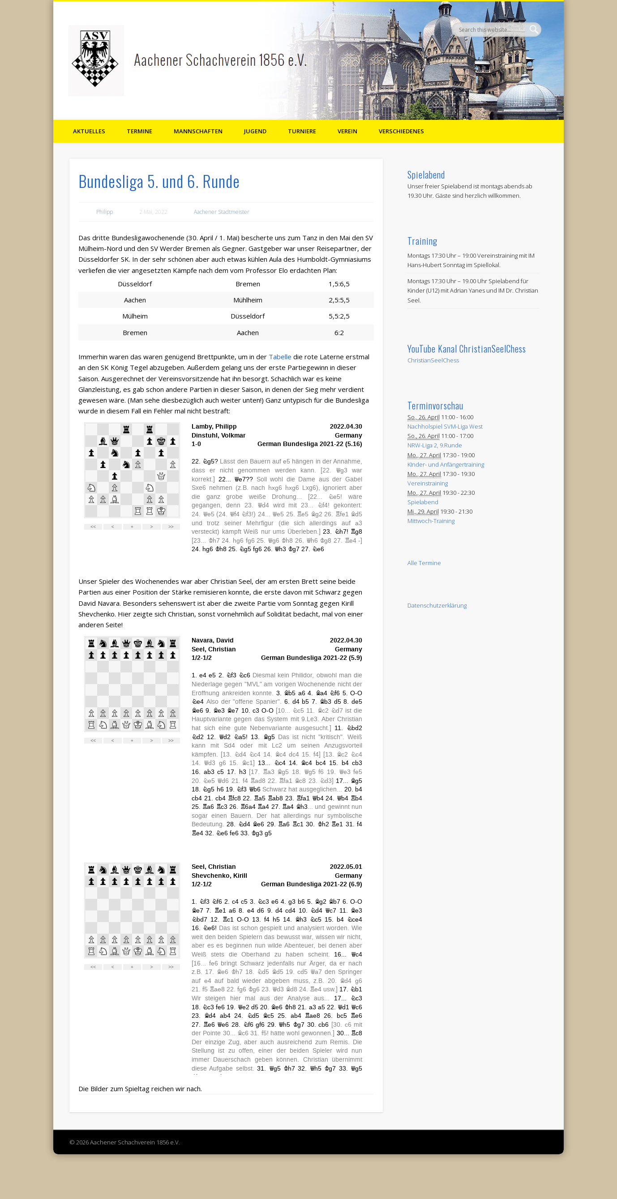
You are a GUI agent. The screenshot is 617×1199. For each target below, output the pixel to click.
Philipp (104, 212)
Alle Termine (424, 563)
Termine (139, 131)
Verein (347, 131)
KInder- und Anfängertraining (445, 464)
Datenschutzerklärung (437, 605)
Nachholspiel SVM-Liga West (445, 426)
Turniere (302, 131)
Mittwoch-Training (430, 521)
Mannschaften (198, 131)
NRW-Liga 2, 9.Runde (434, 445)
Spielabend (422, 502)
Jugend (255, 131)
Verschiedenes (401, 131)
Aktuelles (89, 131)
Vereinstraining (427, 483)
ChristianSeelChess (433, 360)
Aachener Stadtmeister (221, 212)
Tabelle (280, 356)
